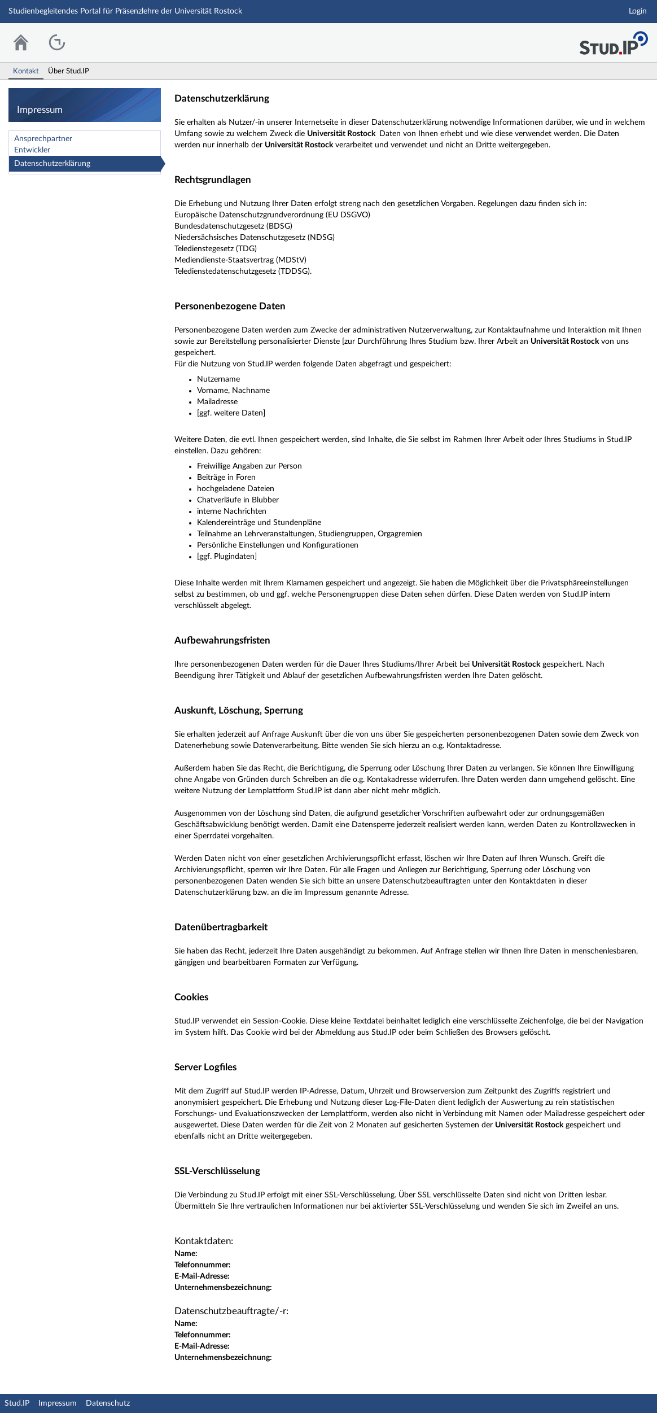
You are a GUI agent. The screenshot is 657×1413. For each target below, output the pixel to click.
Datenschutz (108, 1403)
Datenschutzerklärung (52, 164)
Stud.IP (17, 1403)
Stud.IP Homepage (613, 40)
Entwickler (32, 150)
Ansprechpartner (43, 139)
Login (638, 11)
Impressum (57, 1403)
